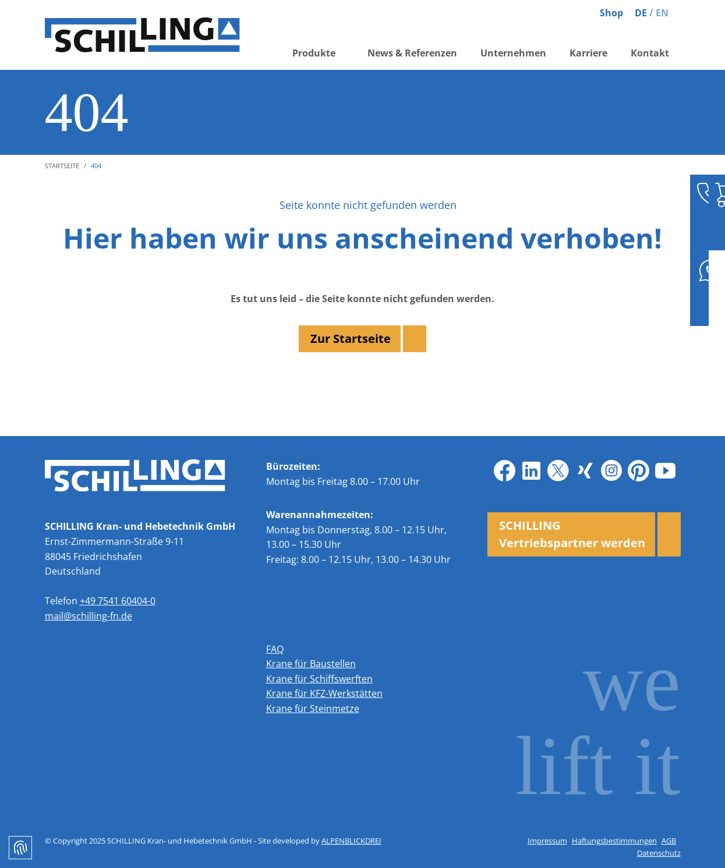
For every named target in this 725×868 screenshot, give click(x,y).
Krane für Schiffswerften (319, 678)
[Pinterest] (638, 471)
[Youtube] (665, 471)
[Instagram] (612, 471)
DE (641, 12)
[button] (318, 54)
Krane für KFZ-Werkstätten (324, 693)
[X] (558, 471)
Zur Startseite (350, 338)
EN (662, 12)
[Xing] (585, 471)
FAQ (275, 649)
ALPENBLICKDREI (351, 840)
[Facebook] (505, 471)
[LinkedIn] (531, 471)
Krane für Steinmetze (312, 708)
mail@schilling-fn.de (88, 616)
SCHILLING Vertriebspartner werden (572, 534)
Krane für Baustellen (311, 663)
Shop (611, 12)
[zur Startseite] (144, 35)
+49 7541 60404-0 (117, 600)
